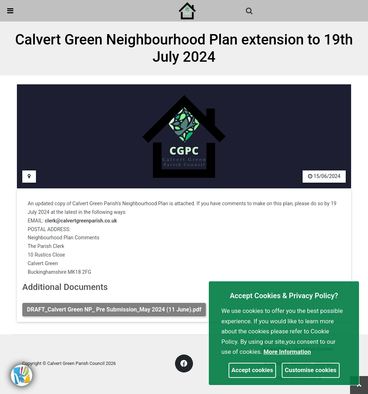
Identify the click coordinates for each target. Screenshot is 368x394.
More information (287, 351)
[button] (250, 11)
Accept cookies (252, 370)
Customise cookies (311, 370)
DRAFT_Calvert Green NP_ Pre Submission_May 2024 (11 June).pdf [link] (114, 309)
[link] (187, 10)
